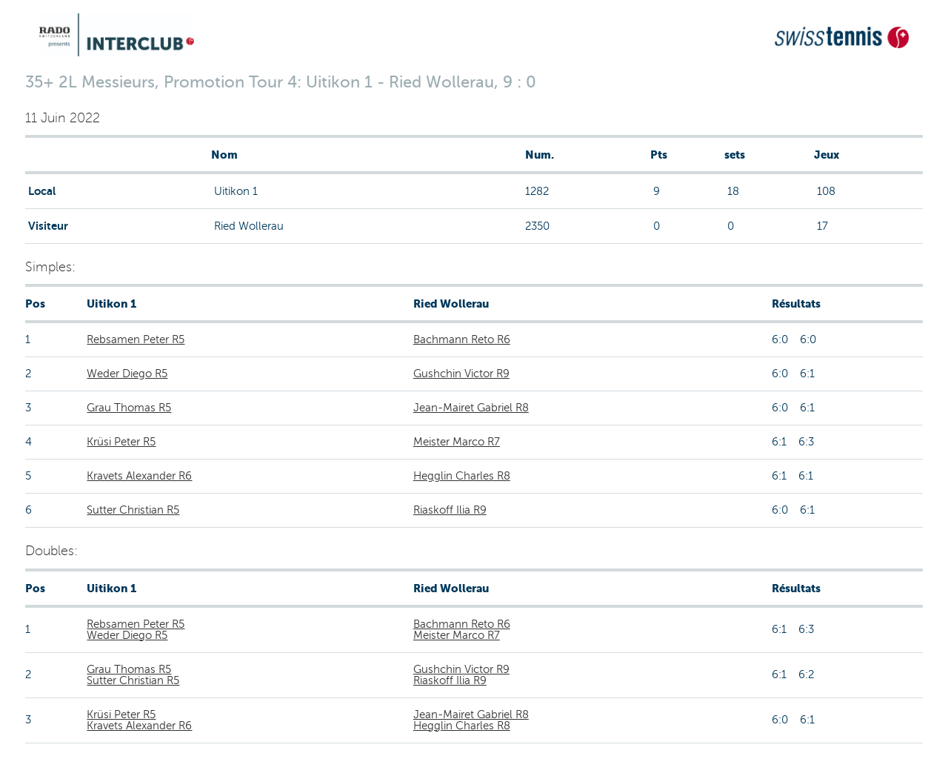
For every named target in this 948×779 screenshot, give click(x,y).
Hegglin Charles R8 (461, 476)
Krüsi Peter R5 (121, 442)
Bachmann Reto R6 (461, 339)
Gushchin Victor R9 (461, 373)
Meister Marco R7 (456, 442)
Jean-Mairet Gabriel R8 (471, 408)
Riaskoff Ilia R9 (450, 510)
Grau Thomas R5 (129, 408)
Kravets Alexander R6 (139, 476)
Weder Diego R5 (127, 373)
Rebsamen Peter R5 (135, 339)
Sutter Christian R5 (133, 510)
